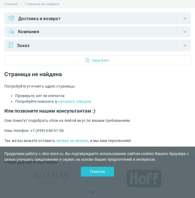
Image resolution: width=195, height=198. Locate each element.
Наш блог (97, 60)
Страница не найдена (42, 4)
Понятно (97, 171)
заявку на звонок (72, 140)
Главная (11, 4)
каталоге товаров (74, 101)
